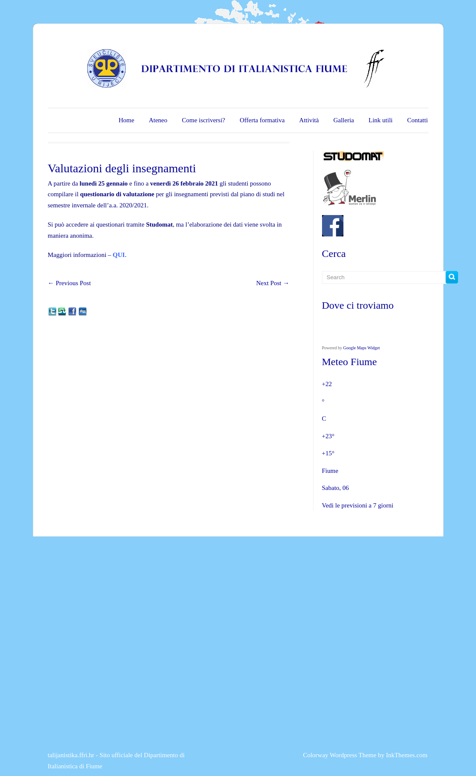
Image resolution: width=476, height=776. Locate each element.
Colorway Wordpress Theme (339, 755)
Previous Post (69, 283)
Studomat (159, 224)
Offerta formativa (261, 120)
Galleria (343, 120)
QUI (119, 254)
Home (126, 120)
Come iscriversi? (203, 120)
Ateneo (158, 120)
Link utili (381, 120)
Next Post (273, 283)
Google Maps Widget (361, 347)
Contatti (417, 120)
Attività (309, 120)
